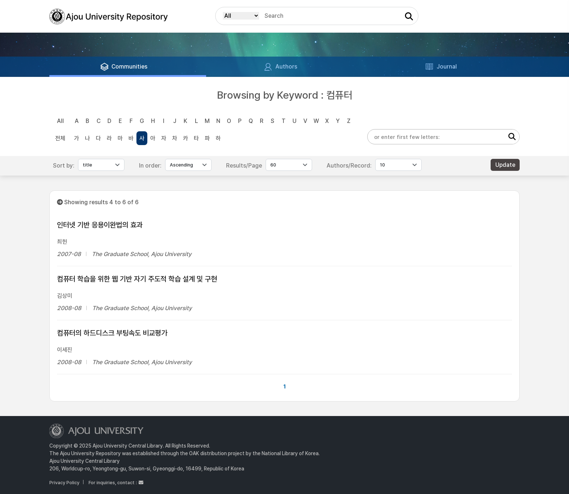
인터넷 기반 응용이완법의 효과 (100, 225)
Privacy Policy (64, 482)
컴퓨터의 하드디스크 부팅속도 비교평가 (112, 333)
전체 (60, 138)
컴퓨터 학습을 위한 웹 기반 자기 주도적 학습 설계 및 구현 (137, 279)
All (60, 121)
